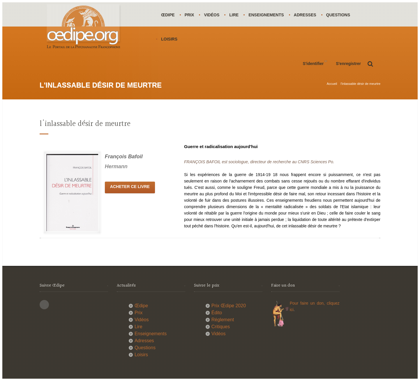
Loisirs (169, 39)
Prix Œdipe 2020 (228, 305)
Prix (189, 15)
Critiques (220, 326)
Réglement (222, 319)
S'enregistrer (348, 63)
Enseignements (266, 15)
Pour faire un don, (308, 303)
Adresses (305, 15)
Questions (338, 15)
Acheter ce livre (130, 186)
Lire (234, 15)
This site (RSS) (44, 304)
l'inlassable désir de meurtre (360, 83)
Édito (216, 312)
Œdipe (168, 15)
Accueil (332, 83)
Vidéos (211, 15)
